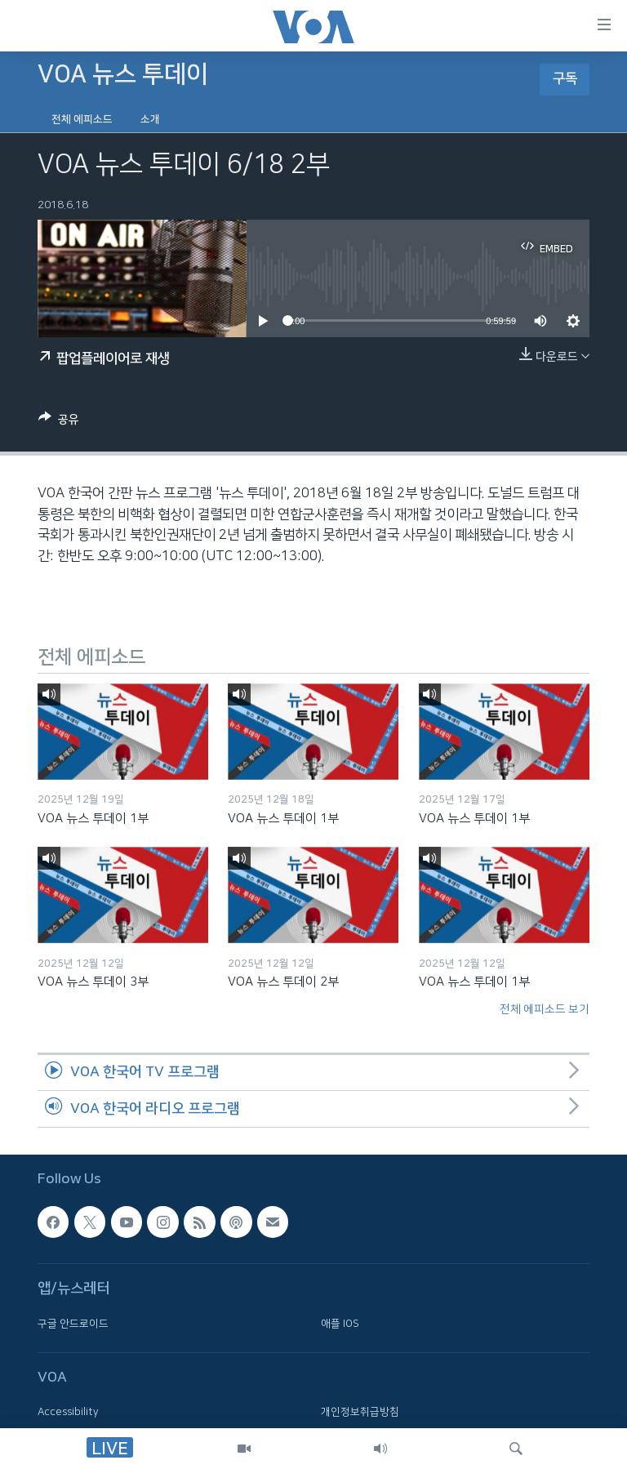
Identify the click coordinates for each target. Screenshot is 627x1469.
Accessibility (68, 1412)
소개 (150, 119)
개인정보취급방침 (360, 1412)
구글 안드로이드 (73, 1323)
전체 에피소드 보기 (544, 1009)
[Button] (58, 422)
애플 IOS (340, 1323)
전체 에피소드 (82, 119)
